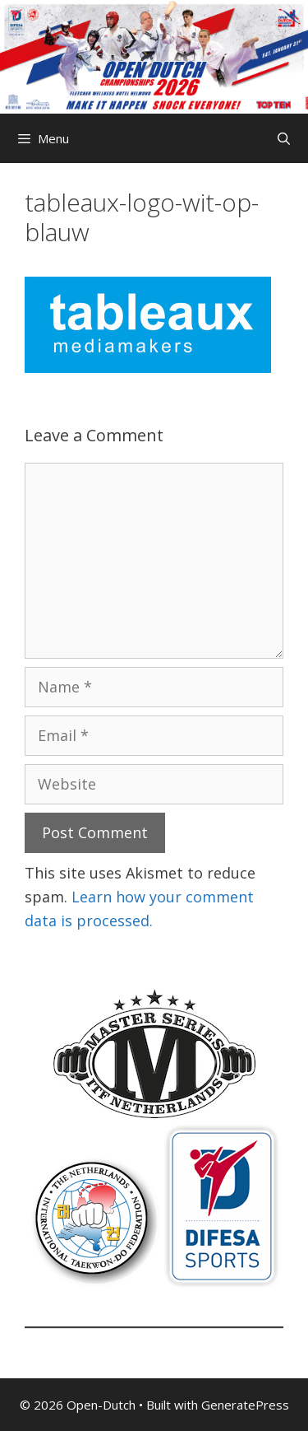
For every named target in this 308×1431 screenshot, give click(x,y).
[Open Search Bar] (284, 138)
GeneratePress (245, 1404)
